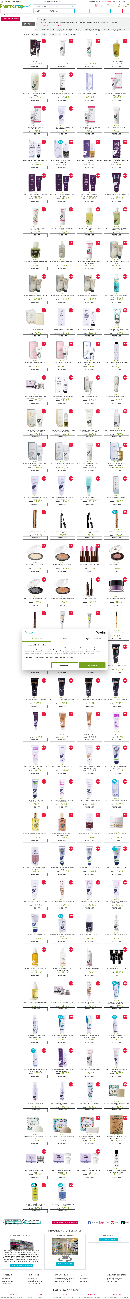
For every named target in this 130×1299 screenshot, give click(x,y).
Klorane (64, 1297)
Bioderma (40, 1297)
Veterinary (115, 11)
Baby (27, 11)
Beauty (4, 11)
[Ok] (74, 6)
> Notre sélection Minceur (52, 2)
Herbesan (116, 1297)
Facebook (93, 1222)
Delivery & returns (34, 1280)
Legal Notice (84, 1280)
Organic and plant (39, 11)
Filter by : (26, 34)
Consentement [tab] (37, 639)
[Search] (52, 6)
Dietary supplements (54, 11)
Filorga (3, 1297)
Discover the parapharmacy (21, 1265)
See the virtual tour (65, 1264)
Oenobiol (99, 1297)
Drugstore (68, 11)
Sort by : (65, 34)
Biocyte (81, 1297)
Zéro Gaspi (116, 1)
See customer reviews (108, 1239)
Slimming (104, 11)
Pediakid (70, 1297)
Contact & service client (35, 1281)
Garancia (19, 1297)
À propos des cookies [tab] (93, 639)
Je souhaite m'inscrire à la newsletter (65, 1222)
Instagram (104, 1222)
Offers (126, 11)
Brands (124, 1)
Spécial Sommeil (105, 1)
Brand (52, 34)
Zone (43, 34)
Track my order (7, 1280)
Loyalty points (7, 1283)
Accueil (3, 15)
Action (34, 34)
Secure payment (33, 1278)
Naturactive (123, 1297)
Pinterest (115, 1222)
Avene (14, 1297)
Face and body (16, 11)
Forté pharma (109, 1297)
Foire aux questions (34, 1283)
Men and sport (81, 11)
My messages (7, 1278)
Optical (93, 11)
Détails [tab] (65, 639)
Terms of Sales (85, 1278)
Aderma (29, 1297)
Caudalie (8, 1297)
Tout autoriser (92, 665)
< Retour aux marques (10, 19)
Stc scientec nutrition (90, 1297)
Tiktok (125, 1222)
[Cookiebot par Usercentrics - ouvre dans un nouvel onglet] (97, 632)
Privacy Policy (85, 1281)
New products (93, 1)
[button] (119, 6)
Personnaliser (65, 665)
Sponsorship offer (8, 1281)
